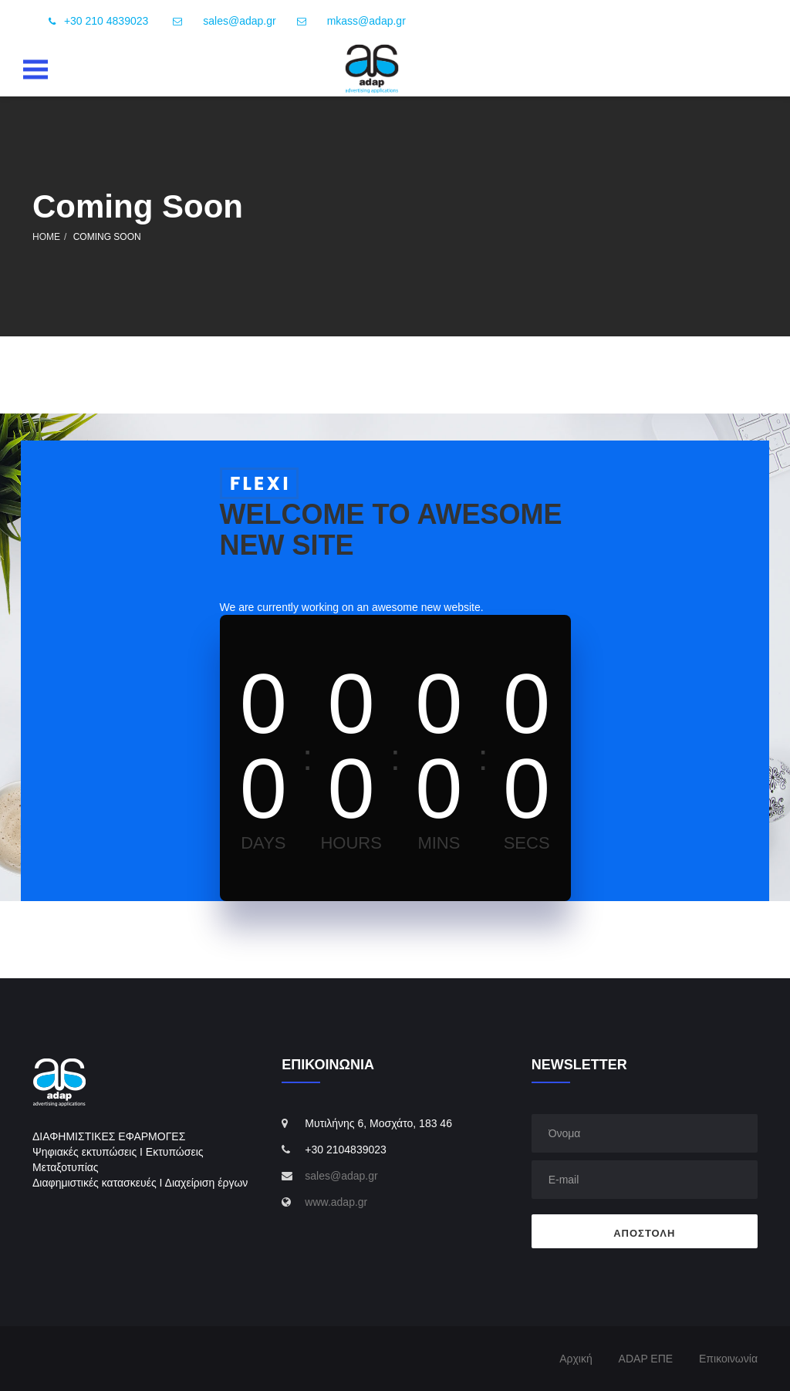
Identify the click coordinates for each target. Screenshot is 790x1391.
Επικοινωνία (728, 1358)
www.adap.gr (336, 1202)
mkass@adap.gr (366, 21)
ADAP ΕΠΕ (646, 1358)
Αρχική (575, 1358)
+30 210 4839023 (95, 21)
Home (46, 236)
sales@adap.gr (239, 21)
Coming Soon (107, 236)
